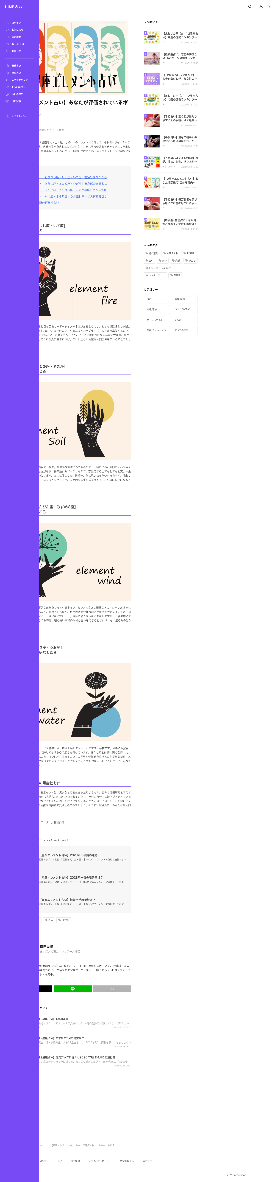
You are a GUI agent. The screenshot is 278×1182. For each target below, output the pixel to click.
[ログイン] (17, 23)
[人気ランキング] (17, 80)
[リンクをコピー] (148, 988)
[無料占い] (17, 73)
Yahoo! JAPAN (58, 1175)
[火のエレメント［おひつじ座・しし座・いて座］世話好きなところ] (97, 177)
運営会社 (182, 1161)
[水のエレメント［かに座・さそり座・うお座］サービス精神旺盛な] (98, 196)
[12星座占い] (17, 87)
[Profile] (261, 6)
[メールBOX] (17, 44)
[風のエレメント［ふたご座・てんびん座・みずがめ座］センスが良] (97, 190)
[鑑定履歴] (17, 37)
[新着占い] (17, 66)
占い (77, 1145)
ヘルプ (94, 1161)
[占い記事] (17, 101)
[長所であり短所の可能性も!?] (73, 203)
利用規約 (110, 1161)
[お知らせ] (17, 51)
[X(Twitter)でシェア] (69, 988)
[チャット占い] (17, 116)
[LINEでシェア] (108, 988)
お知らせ (77, 1161)
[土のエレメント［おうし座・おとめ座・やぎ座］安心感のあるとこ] (98, 183)
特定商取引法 (162, 1161)
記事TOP (64, 1145)
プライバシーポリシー (135, 1161)
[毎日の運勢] (17, 94)
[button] (266, 6)
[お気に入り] (17, 30)
